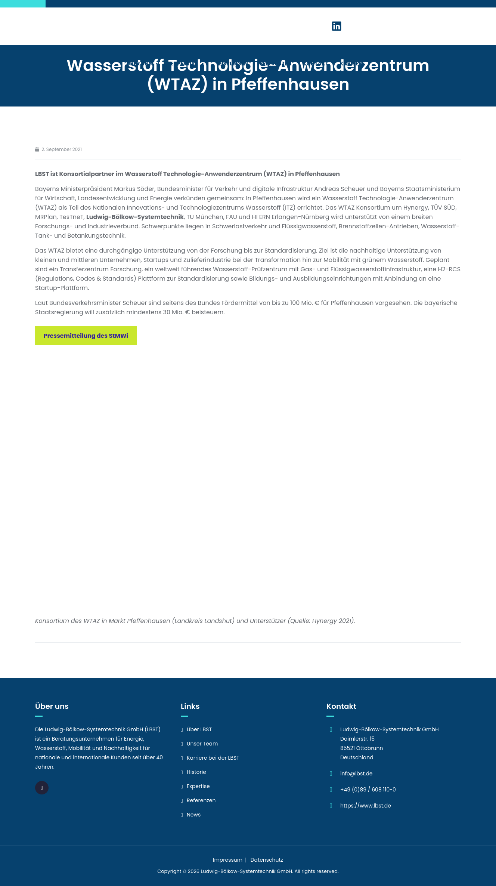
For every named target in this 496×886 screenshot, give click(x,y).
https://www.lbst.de (365, 805)
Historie (196, 772)
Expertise (188, 63)
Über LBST (199, 729)
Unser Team (202, 743)
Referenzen (276, 63)
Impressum (227, 860)
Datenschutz (267, 860)
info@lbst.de (356, 773)
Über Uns (143, 63)
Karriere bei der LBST (213, 758)
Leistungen (232, 63)
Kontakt (315, 63)
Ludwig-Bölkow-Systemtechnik (238, 871)
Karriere (356, 63)
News (194, 814)
